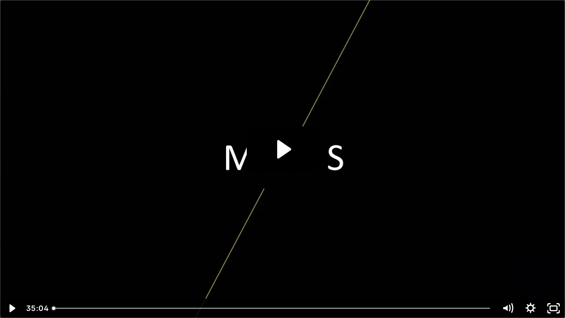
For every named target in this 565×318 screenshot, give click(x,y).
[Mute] (507, 308)
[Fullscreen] (553, 308)
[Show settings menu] (530, 308)
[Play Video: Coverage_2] (283, 149)
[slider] (271, 308)
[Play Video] (11, 308)
